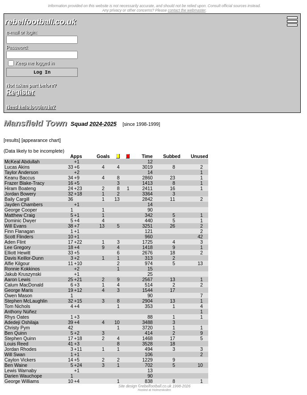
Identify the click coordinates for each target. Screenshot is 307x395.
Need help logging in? (30, 106)
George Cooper (20, 209)
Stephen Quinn (20, 338)
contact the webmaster (187, 10)
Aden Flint (15, 242)
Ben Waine (15, 365)
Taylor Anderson (21, 172)
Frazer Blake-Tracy (24, 183)
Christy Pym (17, 327)
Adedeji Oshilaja (21, 322)
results (12, 140)
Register (20, 92)
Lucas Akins (16, 167)
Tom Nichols (17, 306)
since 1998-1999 (141, 124)
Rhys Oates (16, 317)
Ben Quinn (15, 333)
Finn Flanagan (19, 231)
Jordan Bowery (20, 193)
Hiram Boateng (20, 188)
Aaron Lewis (17, 279)
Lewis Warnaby (20, 370)
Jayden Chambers (23, 204)
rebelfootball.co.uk (40, 21)
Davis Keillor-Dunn (23, 258)
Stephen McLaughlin (25, 301)
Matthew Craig (19, 215)
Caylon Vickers (20, 359)
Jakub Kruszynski (22, 274)
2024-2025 (103, 124)
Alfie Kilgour (16, 263)
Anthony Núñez (20, 311)
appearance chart (41, 140)
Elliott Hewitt (17, 252)
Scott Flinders (18, 236)
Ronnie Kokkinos (22, 268)
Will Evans (15, 226)
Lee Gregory (17, 247)
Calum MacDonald (23, 284)
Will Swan (14, 354)
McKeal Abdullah (22, 161)
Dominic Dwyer (20, 220)
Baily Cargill (16, 199)
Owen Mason (18, 295)
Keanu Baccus (19, 177)
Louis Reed (16, 343)
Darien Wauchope (23, 375)
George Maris (18, 290)
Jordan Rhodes (20, 349)
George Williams (21, 381)
